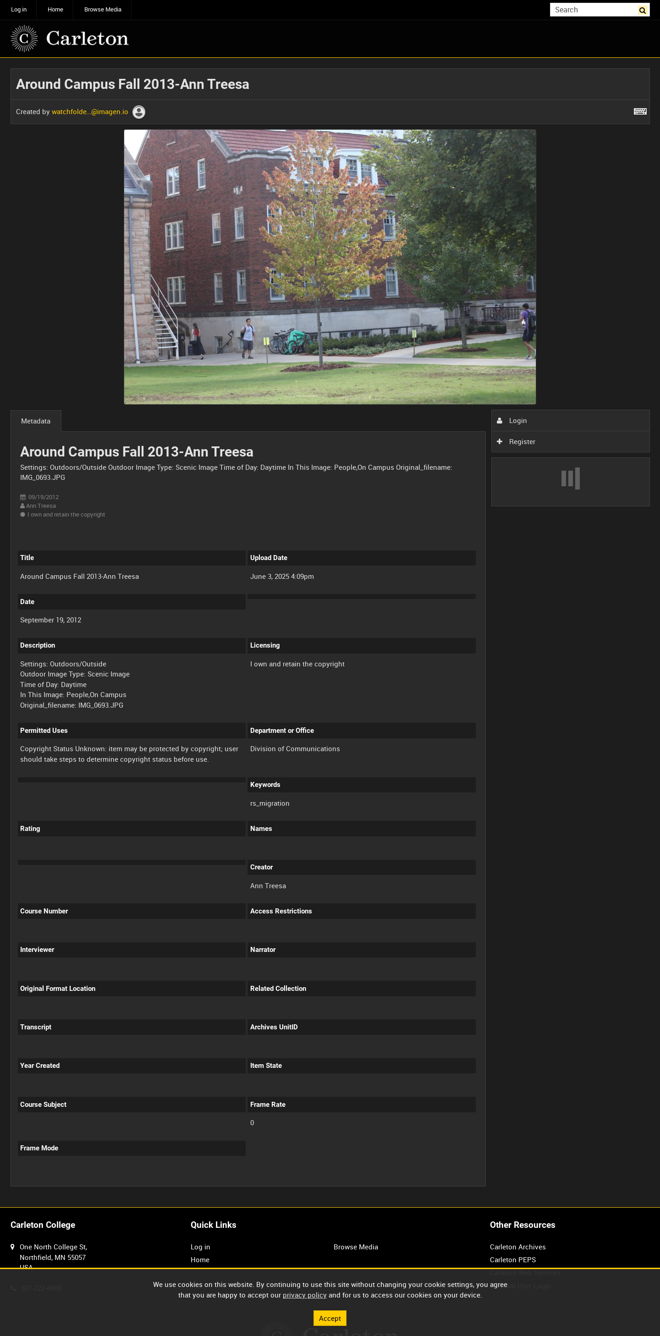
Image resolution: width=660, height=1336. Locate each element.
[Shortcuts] (640, 109)
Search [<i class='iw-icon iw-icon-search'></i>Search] (644, 8)
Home (55, 9)
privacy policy (305, 1294)
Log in (19, 9)
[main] (330, 632)
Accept (330, 1317)
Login (512, 420)
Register (516, 441)
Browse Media (102, 9)
